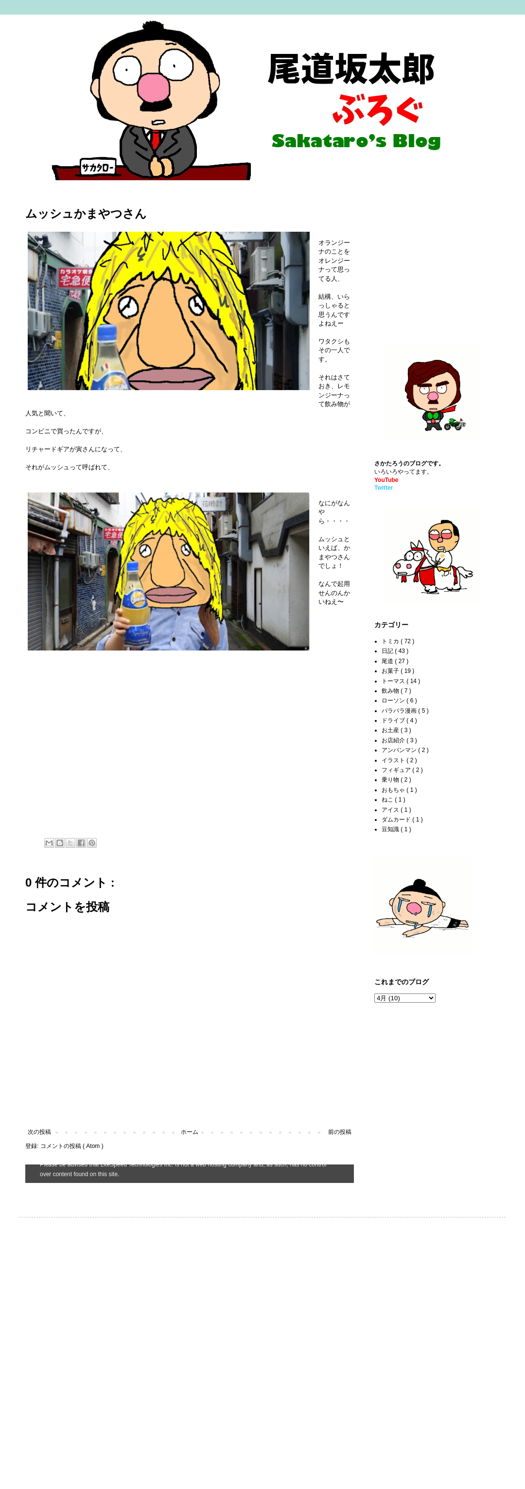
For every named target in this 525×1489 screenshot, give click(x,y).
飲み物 (391, 690)
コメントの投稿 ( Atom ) (72, 1146)
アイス (391, 809)
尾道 (388, 661)
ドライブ (394, 720)
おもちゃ (394, 790)
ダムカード (397, 819)
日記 (388, 651)
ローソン (394, 700)
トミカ (391, 641)
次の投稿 (39, 1132)
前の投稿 (339, 1132)
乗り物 (391, 779)
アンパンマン (400, 750)
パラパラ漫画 (400, 710)
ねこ (388, 799)
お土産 (391, 730)
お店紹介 (394, 740)
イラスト (394, 760)
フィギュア (397, 770)
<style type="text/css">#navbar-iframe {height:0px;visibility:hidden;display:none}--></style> (189, 1173)
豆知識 (391, 829)
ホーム (189, 1132)
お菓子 (391, 670)
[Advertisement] (435, 258)
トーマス (394, 681)
